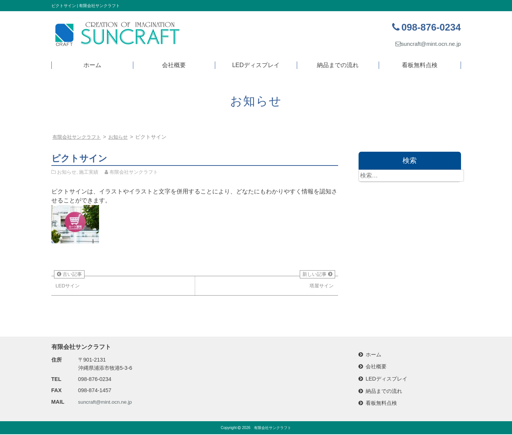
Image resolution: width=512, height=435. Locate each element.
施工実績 (88, 172)
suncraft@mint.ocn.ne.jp (426, 44)
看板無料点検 (420, 65)
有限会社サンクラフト (272, 428)
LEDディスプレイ (255, 65)
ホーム (92, 65)
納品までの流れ (338, 65)
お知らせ (122, 137)
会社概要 (174, 65)
